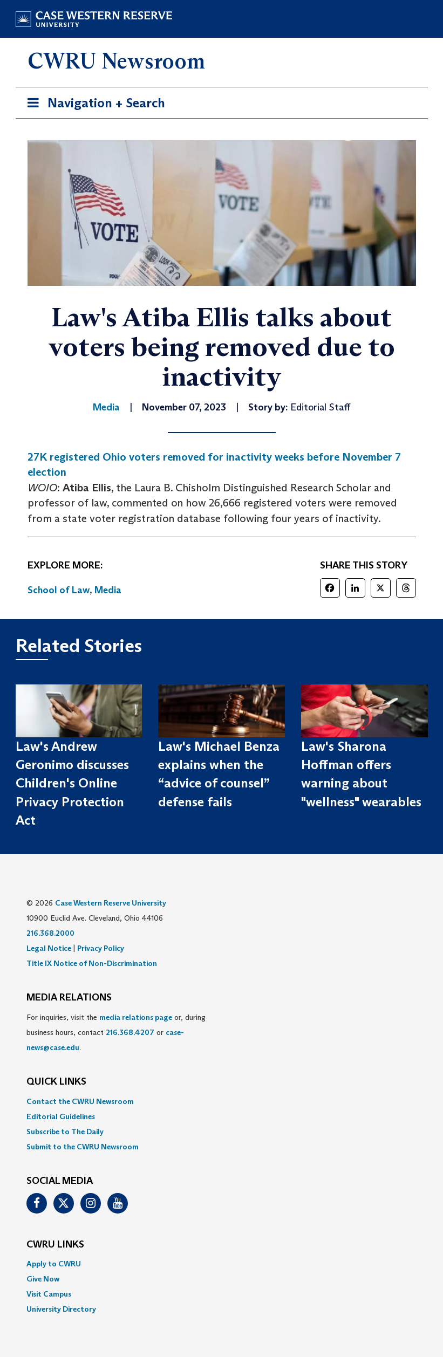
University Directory (61, 1309)
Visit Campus (48, 1294)
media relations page (135, 1017)
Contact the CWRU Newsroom (80, 1101)
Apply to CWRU (53, 1264)
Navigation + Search (93, 105)
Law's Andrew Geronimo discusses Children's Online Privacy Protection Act (72, 783)
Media (107, 590)
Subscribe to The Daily (65, 1131)
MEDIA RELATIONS (69, 997)
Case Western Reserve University (110, 903)
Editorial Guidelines (60, 1116)
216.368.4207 (130, 1032)
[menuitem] (221, 1101)
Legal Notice (48, 948)
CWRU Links (55, 1244)
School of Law (59, 590)
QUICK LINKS (56, 1082)
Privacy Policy (100, 948)
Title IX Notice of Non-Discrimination (91, 963)
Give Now (42, 1279)
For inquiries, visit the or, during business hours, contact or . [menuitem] (116, 1032)
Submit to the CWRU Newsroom (82, 1147)
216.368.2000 (50, 933)
